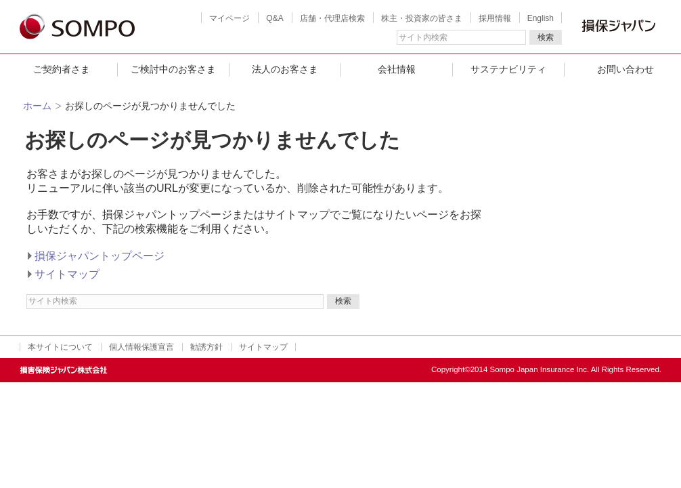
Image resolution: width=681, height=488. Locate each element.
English (540, 18)
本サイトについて (60, 347)
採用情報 (495, 18)
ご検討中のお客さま (173, 69)
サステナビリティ (508, 69)
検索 (545, 37)
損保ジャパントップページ (99, 256)
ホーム (37, 105)
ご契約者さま (61, 69)
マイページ (229, 18)
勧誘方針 (206, 347)
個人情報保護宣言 (141, 347)
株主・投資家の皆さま (421, 18)
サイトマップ (67, 274)
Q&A (274, 18)
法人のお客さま (285, 69)
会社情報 (397, 69)
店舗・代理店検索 (332, 18)
